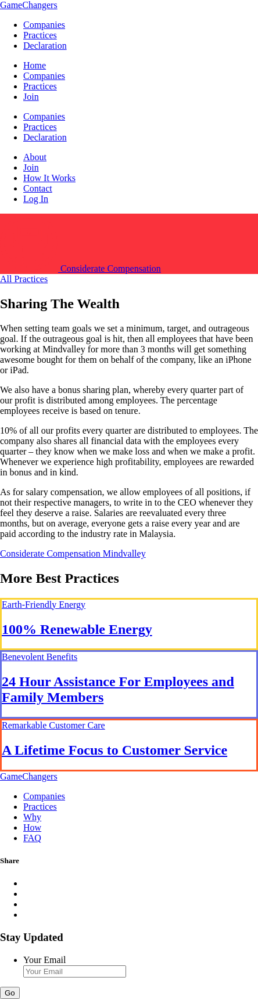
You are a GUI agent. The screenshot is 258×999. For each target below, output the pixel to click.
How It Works (49, 178)
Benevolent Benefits (39, 657)
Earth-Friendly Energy (43, 605)
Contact (37, 188)
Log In (35, 199)
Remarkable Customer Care (53, 725)
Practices (40, 35)
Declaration (45, 46)
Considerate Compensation (51, 553)
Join (31, 97)
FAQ (32, 838)
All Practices (24, 279)
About (34, 157)
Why (32, 817)
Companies (44, 25)
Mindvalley (124, 553)
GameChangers (29, 5)
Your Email (44, 960)
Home (34, 65)
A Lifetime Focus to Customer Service (114, 750)
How (32, 827)
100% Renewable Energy (77, 629)
